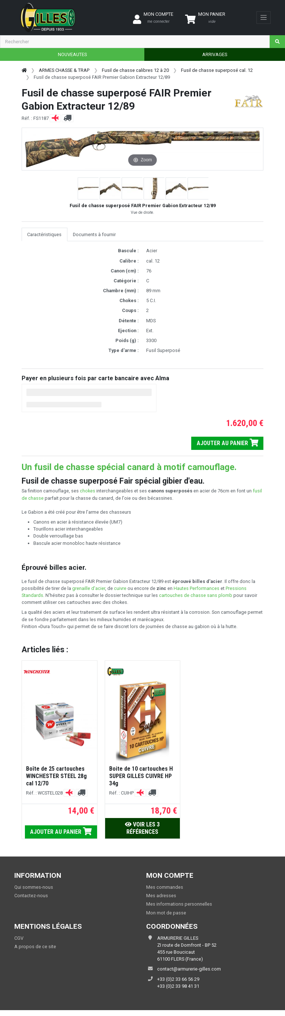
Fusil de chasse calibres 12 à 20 (135, 70)
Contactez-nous (31, 895)
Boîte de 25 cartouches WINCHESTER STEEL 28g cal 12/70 (56, 776)
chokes (87, 491)
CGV (18, 938)
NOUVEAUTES (72, 54)
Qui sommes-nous (33, 887)
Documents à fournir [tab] (94, 234)
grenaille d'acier (88, 588)
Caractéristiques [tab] (44, 234)
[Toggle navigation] (263, 17)
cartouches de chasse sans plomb (195, 595)
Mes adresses (161, 895)
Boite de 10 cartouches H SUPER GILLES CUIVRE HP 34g (141, 776)
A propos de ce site (35, 946)
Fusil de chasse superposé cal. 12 (217, 70)
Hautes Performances (196, 588)
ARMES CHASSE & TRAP (64, 70)
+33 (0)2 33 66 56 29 (178, 979)
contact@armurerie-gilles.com (189, 969)
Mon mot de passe (166, 913)
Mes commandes (164, 887)
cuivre (120, 588)
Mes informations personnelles (179, 904)
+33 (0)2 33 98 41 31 (178, 986)
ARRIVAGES (214, 54)
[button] (89, 188)
